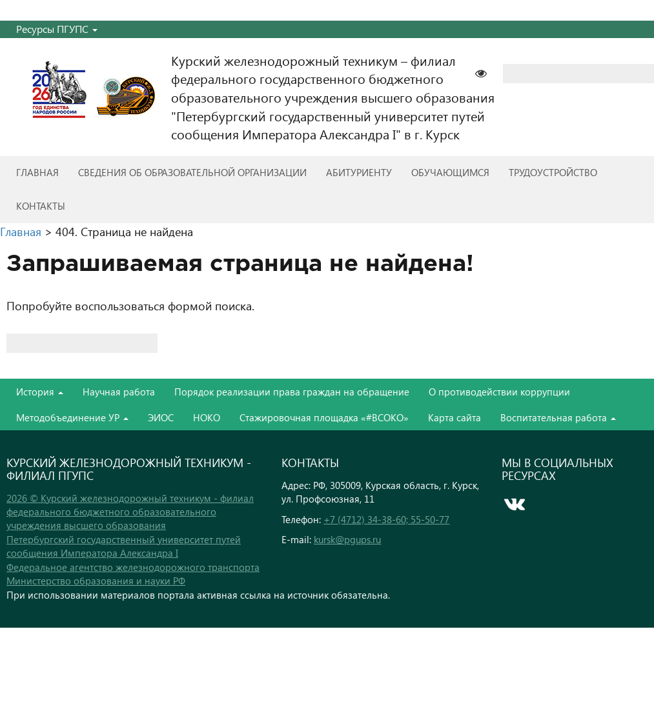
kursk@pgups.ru (347, 539)
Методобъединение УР (72, 417)
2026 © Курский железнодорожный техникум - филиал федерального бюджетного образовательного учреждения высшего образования (130, 512)
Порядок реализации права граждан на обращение (291, 391)
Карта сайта (454, 417)
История (39, 391)
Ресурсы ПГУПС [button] (56, 28)
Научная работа (119, 391)
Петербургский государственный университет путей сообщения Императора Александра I (123, 546)
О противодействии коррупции (499, 391)
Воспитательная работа (558, 417)
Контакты (40, 205)
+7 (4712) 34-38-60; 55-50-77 (386, 519)
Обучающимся (450, 172)
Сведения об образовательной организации (192, 172)
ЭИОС (161, 417)
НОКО (206, 417)
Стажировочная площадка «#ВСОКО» (324, 417)
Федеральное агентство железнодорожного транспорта (133, 567)
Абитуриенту (359, 172)
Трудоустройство (553, 172)
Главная (37, 172)
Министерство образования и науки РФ (95, 580)
